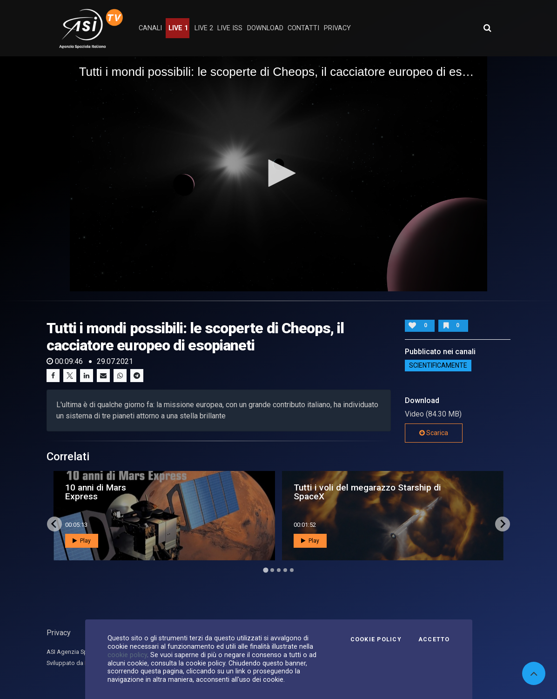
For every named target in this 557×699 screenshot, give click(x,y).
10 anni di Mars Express (95, 492)
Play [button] (82, 541)
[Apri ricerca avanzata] (487, 28)
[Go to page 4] (285, 570)
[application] (279, 173)
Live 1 (178, 28)
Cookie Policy (376, 639)
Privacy (59, 632)
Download (265, 28)
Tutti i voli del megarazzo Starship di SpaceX (367, 492)
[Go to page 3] (279, 570)
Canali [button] (150, 28)
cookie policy (127, 655)
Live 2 (204, 28)
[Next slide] (502, 524)
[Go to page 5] (292, 570)
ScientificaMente (438, 366)
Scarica (433, 433)
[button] (278, 173)
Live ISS (229, 28)
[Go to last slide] (54, 524)
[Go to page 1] (265, 569)
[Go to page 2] (272, 570)
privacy (337, 28)
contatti (303, 28)
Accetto (434, 639)
